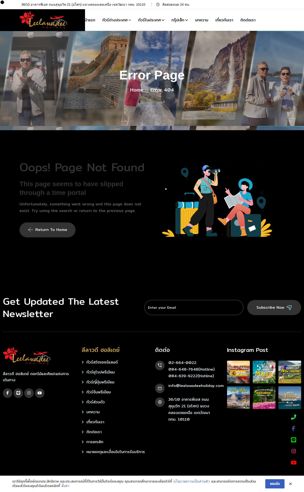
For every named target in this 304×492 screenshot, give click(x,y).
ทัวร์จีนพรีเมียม (98, 392)
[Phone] (293, 417)
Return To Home (47, 230)
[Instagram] (293, 451)
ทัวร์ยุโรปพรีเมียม (100, 372)
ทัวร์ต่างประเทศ (115, 20)
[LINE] (293, 440)
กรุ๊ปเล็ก (177, 20)
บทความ (201, 20)
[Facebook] (293, 428)
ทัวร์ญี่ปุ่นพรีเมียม (100, 382)
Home (136, 89)
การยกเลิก (94, 441)
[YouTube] (293, 462)
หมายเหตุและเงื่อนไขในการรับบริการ (115, 451)
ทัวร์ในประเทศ (149, 20)
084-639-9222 (183, 376)
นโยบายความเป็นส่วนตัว (191, 481)
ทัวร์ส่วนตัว (95, 402)
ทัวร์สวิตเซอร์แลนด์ (102, 362)
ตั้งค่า (65, 486)
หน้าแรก (88, 20)
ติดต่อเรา (248, 20)
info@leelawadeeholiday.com (196, 386)
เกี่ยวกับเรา (224, 20)
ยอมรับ (275, 484)
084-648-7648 (183, 369)
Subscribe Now (274, 307)
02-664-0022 (182, 363)
